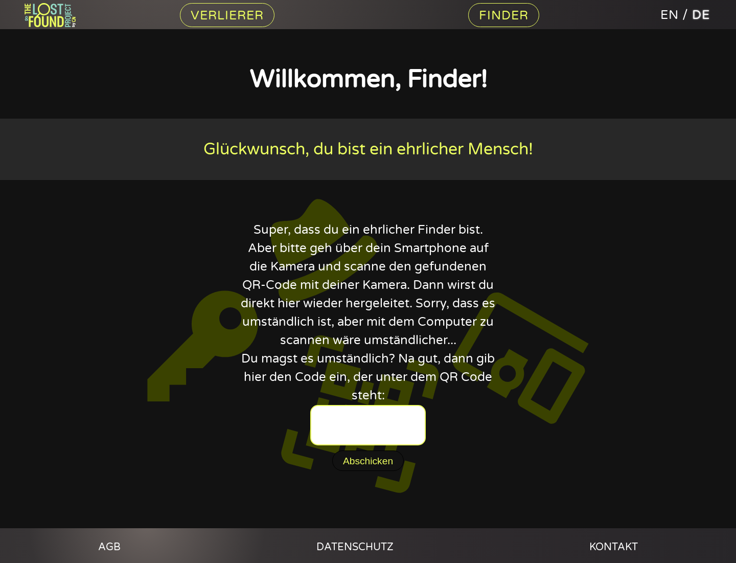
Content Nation (55, 15)
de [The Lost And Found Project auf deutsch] (701, 15)
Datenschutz (355, 547)
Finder (503, 15)
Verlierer (227, 15)
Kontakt (613, 547)
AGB (109, 547)
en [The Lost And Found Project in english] (669, 15)
